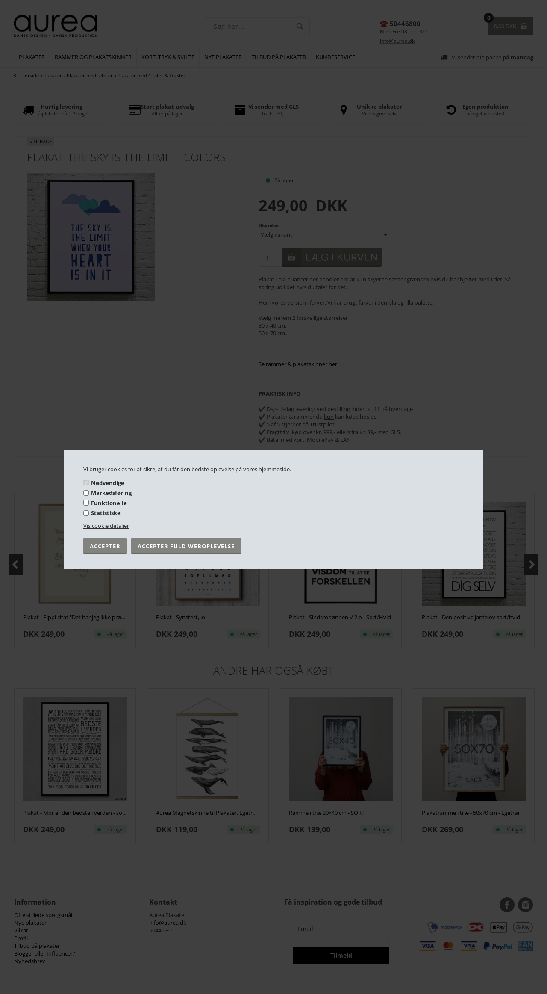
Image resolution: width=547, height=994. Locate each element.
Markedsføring (111, 493)
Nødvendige (107, 482)
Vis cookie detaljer (106, 526)
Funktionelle (109, 503)
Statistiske (106, 513)
